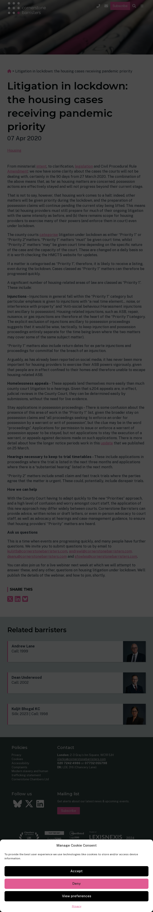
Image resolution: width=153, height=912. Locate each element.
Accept (76, 871)
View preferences (76, 896)
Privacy (76, 906)
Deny (76, 883)
